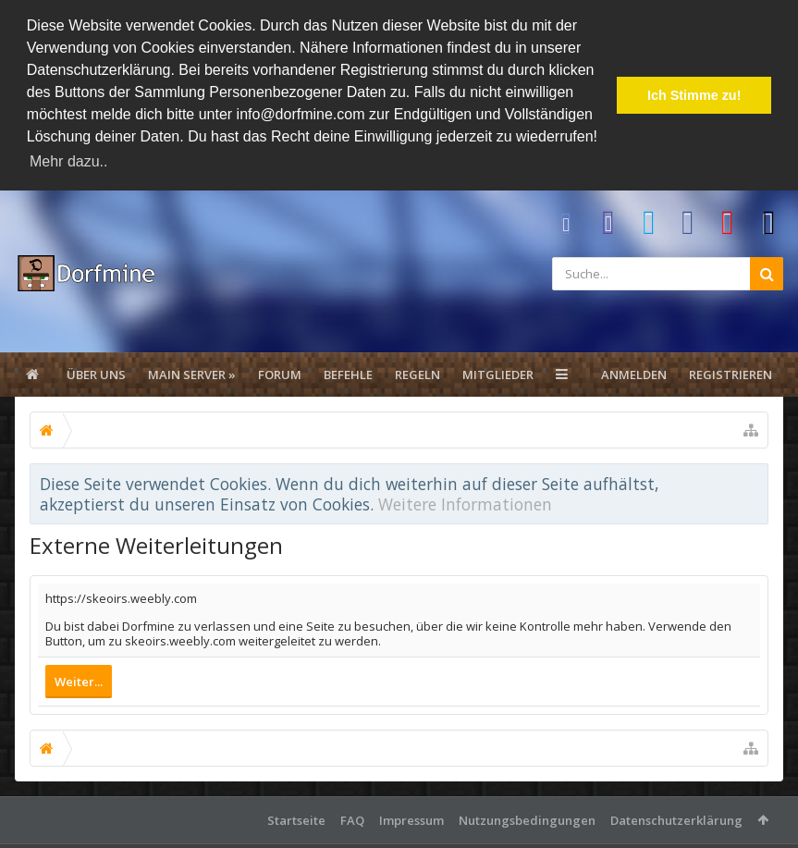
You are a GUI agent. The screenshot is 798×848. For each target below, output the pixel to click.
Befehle (348, 373)
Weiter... (79, 680)
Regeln (417, 373)
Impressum (411, 819)
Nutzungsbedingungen (527, 819)
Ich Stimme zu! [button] (694, 95)
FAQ (352, 819)
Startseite (296, 819)
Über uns (96, 373)
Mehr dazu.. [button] (68, 161)
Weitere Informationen (465, 503)
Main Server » (192, 373)
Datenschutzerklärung (676, 819)
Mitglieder (498, 373)
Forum (279, 373)
